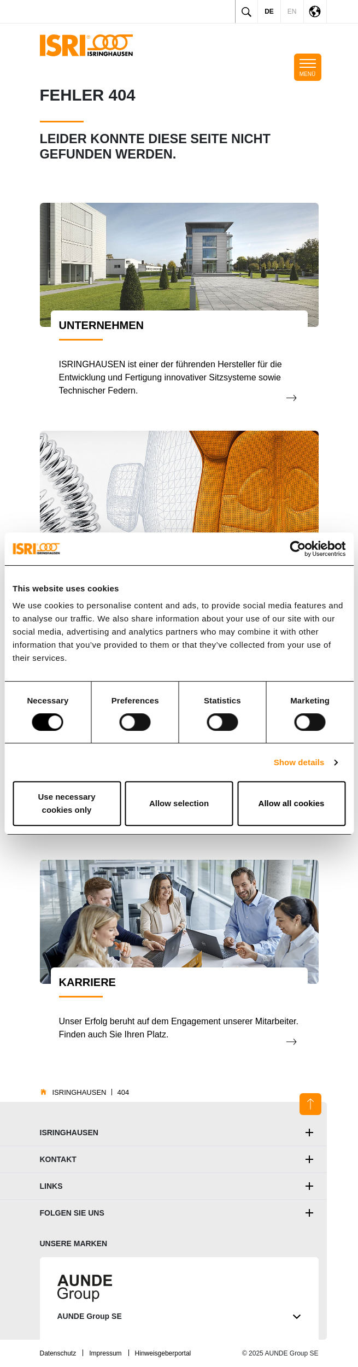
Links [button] (51, 1186)
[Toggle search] (246, 11)
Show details (299, 762)
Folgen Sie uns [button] (72, 1212)
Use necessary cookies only (66, 803)
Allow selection (179, 803)
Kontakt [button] (58, 1159)
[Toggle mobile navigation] (307, 67)
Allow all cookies (292, 803)
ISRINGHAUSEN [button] (69, 1132)
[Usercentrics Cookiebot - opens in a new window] (297, 549)
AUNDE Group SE (179, 1316)
